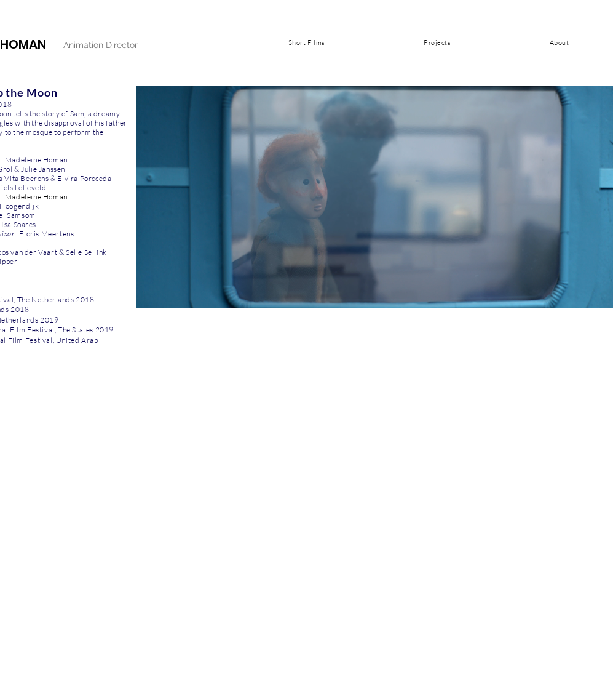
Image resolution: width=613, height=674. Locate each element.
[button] (307, 42)
